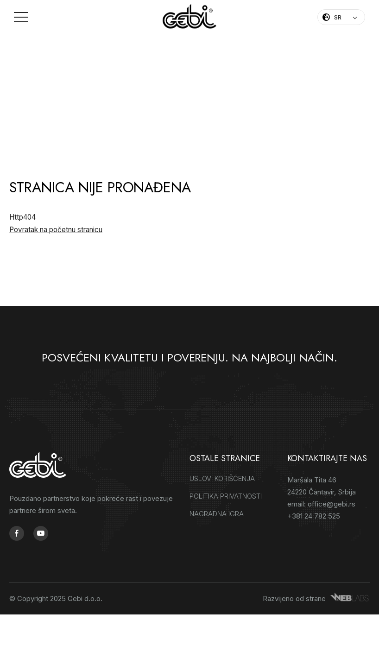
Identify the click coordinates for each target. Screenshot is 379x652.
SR (337, 17)
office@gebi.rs (331, 504)
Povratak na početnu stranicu (55, 230)
